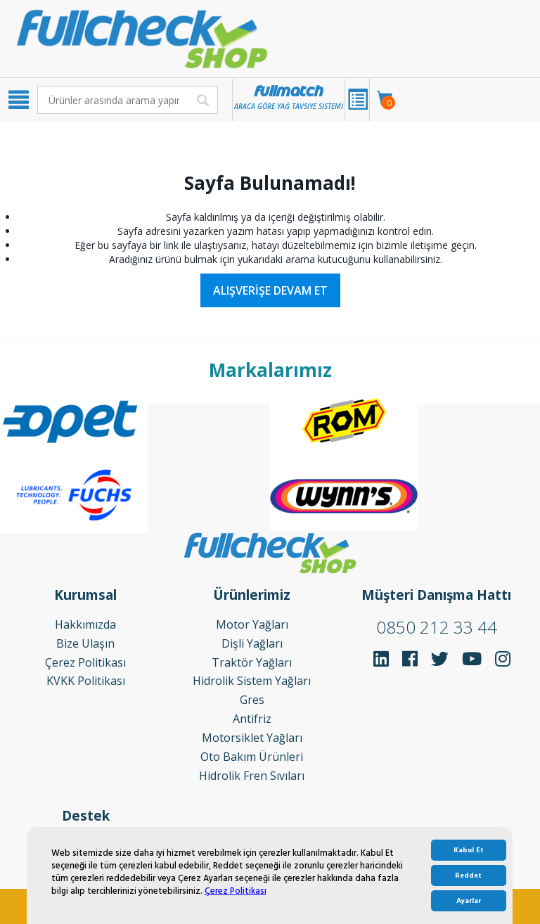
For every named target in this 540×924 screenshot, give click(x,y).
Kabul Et (469, 850)
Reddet (468, 875)
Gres (252, 699)
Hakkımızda (85, 624)
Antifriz (252, 718)
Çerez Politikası (235, 891)
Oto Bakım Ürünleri (251, 756)
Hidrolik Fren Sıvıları (251, 775)
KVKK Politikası (85, 680)
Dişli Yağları (252, 643)
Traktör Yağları (252, 662)
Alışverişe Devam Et (270, 290)
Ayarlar (468, 900)
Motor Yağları (252, 624)
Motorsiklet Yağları (252, 737)
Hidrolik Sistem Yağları (252, 680)
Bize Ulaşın (85, 643)
